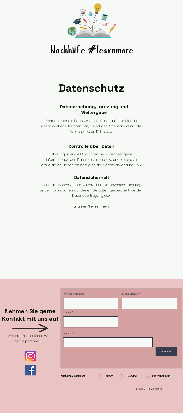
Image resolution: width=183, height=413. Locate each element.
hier (97, 206)
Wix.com (156, 389)
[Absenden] (166, 351)
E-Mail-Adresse (130, 294)
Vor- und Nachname (73, 294)
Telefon (67, 312)
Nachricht (68, 333)
